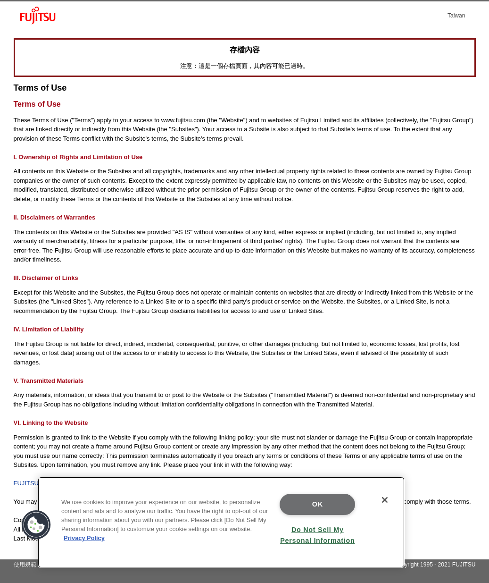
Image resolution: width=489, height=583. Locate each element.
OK (317, 504)
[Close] (384, 500)
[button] (36, 525)
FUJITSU (26, 483)
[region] (221, 522)
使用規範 (25, 564)
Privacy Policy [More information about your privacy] (84, 537)
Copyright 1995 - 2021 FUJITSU (435, 564)
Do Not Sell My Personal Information (317, 535)
